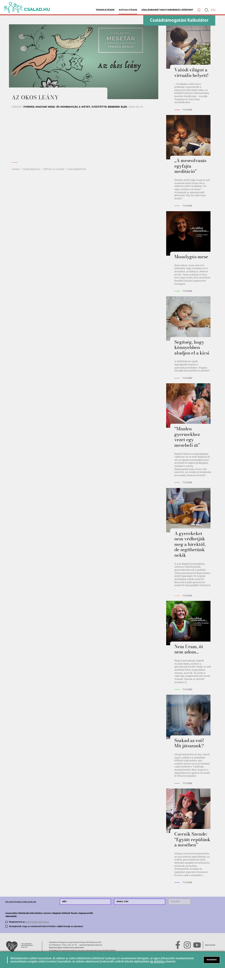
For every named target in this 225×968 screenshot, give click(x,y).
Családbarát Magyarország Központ (167, 9)
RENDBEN (212, 959)
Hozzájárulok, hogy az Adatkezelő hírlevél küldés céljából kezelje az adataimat (46, 926)
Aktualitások (128, 9)
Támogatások (105, 9)
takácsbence (31, 169)
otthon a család (53, 169)
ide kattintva (157, 961)
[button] (198, 9)
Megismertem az (29, 921)
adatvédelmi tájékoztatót (37, 921)
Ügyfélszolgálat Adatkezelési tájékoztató (66, 947)
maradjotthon (77, 169)
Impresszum (210, 945)
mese (15, 169)
